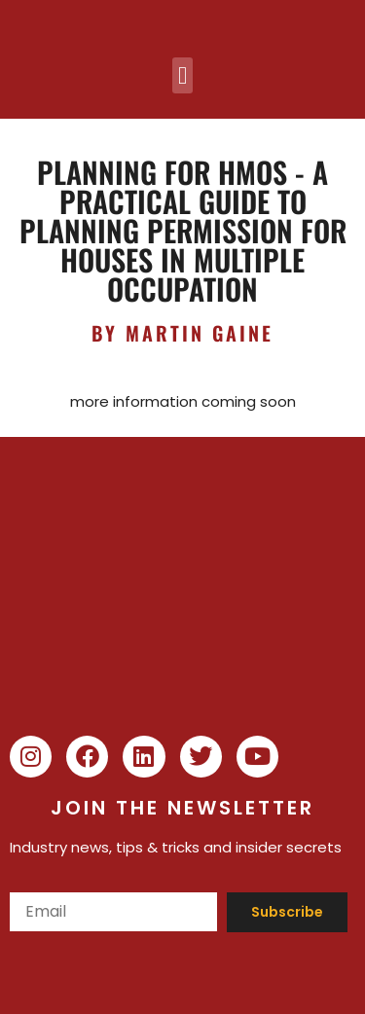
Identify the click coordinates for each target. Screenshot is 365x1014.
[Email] (113, 911)
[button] (183, 75)
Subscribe (287, 912)
